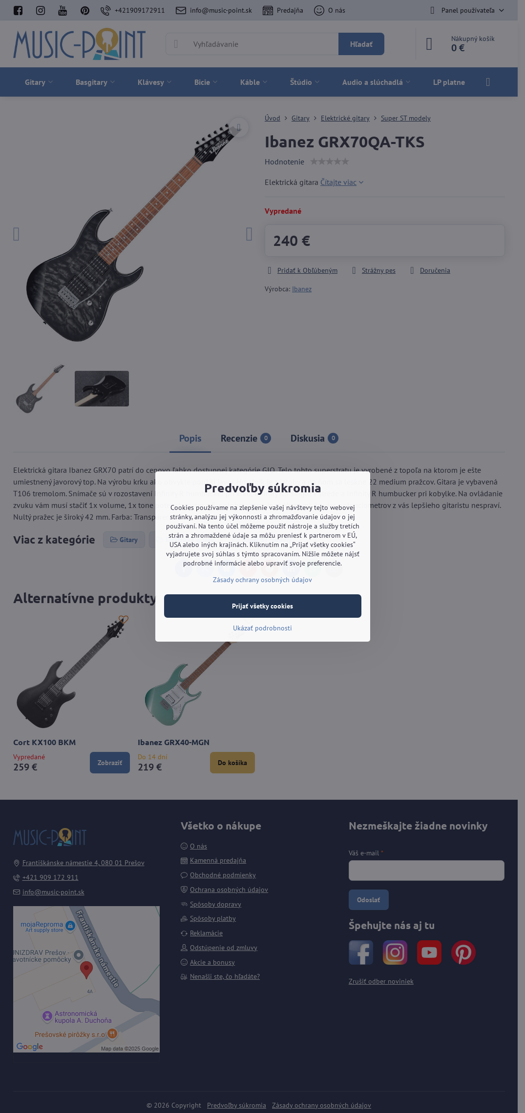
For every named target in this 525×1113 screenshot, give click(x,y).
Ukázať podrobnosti (262, 628)
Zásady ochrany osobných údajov (262, 579)
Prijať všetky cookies (262, 606)
